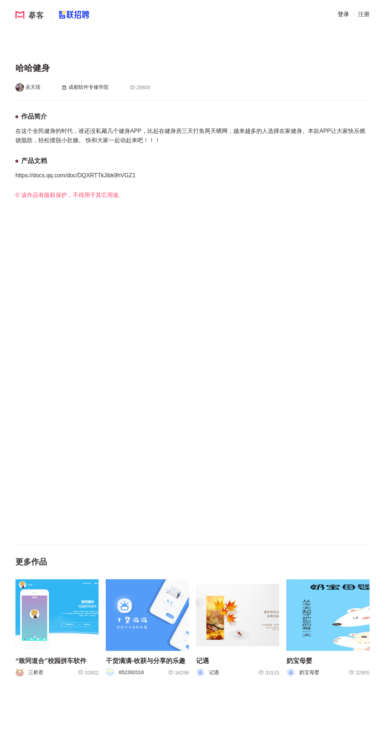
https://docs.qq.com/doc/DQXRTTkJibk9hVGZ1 (75, 175)
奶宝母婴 (299, 660)
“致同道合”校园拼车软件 (50, 660)
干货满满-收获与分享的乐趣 (145, 660)
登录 (343, 14)
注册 (364, 14)
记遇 (202, 660)
